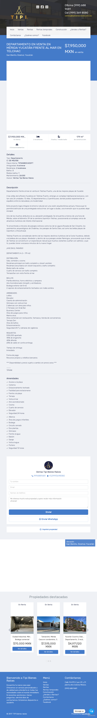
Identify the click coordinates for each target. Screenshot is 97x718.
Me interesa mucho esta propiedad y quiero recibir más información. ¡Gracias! (48, 502)
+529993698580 (57, 475)
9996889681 (40, 475)
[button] (9, 630)
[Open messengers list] (91, 711)
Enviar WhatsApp (48, 519)
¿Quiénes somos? (31, 35)
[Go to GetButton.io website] (91, 715)
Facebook (46, 35)
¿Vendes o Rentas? (78, 29)
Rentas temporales (44, 29)
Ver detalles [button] (22, 649)
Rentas (30, 29)
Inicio (12, 29)
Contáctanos (15, 35)
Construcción (61, 29)
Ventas (21, 29)
